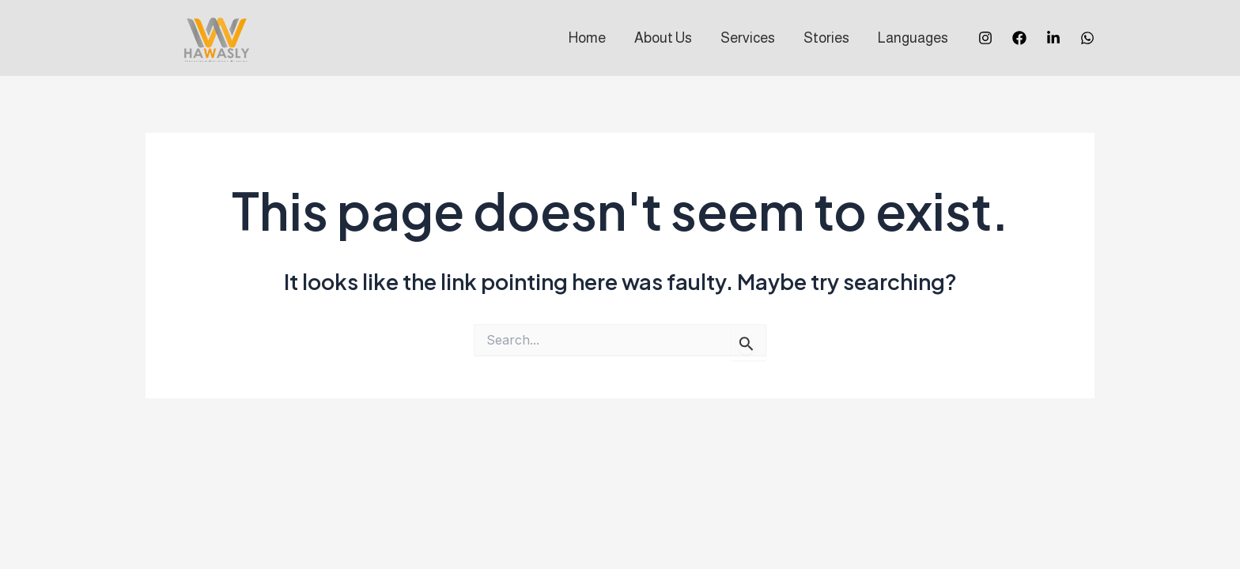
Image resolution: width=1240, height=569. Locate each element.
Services (747, 38)
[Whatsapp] (1087, 38)
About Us (663, 38)
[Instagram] (985, 38)
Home (587, 38)
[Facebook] (1019, 38)
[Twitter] (1053, 38)
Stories (826, 38)
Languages (913, 38)
